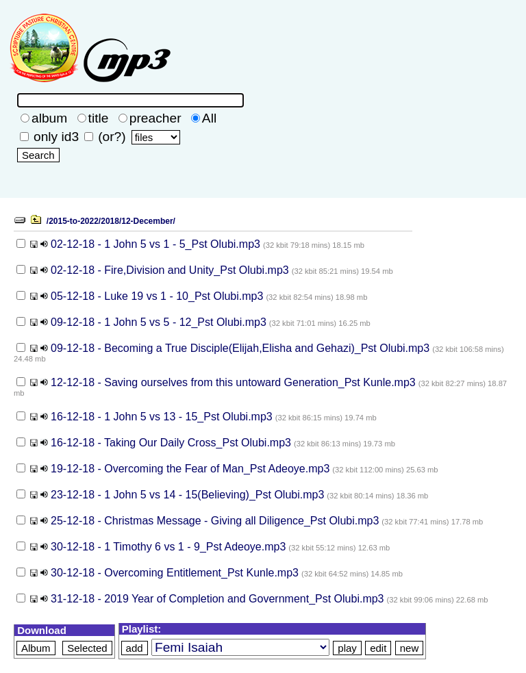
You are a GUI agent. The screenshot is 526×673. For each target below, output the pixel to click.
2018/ (111, 221)
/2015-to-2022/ (74, 221)
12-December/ (148, 221)
